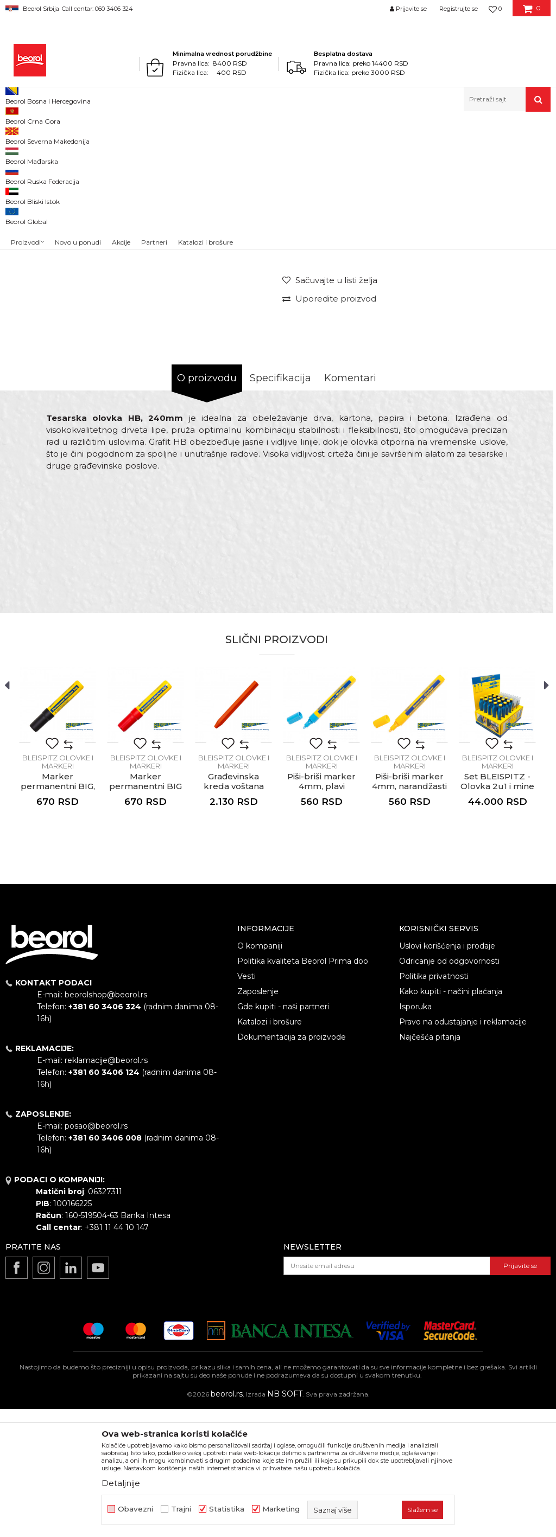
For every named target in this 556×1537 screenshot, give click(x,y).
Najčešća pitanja (429, 1165)
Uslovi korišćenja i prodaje (447, 1074)
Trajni (181, 1509)
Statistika (226, 1509)
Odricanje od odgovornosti (449, 1089)
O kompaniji (259, 1074)
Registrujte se (458, 8)
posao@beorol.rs (96, 1254)
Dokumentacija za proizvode (291, 1165)
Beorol (15, 135)
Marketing (281, 1509)
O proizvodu (207, 506)
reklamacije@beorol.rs (106, 1188)
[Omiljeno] (495, 8)
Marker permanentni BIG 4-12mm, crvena (145, 914)
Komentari (350, 506)
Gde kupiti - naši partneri (283, 1134)
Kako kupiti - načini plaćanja (450, 1119)
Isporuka (415, 1134)
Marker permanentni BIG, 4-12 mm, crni (58, 914)
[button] (507, 99)
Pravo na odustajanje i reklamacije (463, 1150)
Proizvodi (48, 135)
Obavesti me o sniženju (506, 335)
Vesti (246, 1104)
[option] (39, 216)
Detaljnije (121, 1483)
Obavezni (135, 1509)
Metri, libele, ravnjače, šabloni (172, 135)
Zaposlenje (258, 1119)
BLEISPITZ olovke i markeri (268, 135)
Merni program (95, 135)
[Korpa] (532, 12)
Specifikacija (280, 506)
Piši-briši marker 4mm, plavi (321, 909)
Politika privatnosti (434, 1104)
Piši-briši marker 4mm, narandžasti (409, 909)
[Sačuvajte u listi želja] (329, 408)
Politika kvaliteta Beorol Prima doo (302, 1089)
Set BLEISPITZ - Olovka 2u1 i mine (497, 909)
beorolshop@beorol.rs (106, 1123)
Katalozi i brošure (269, 1150)
